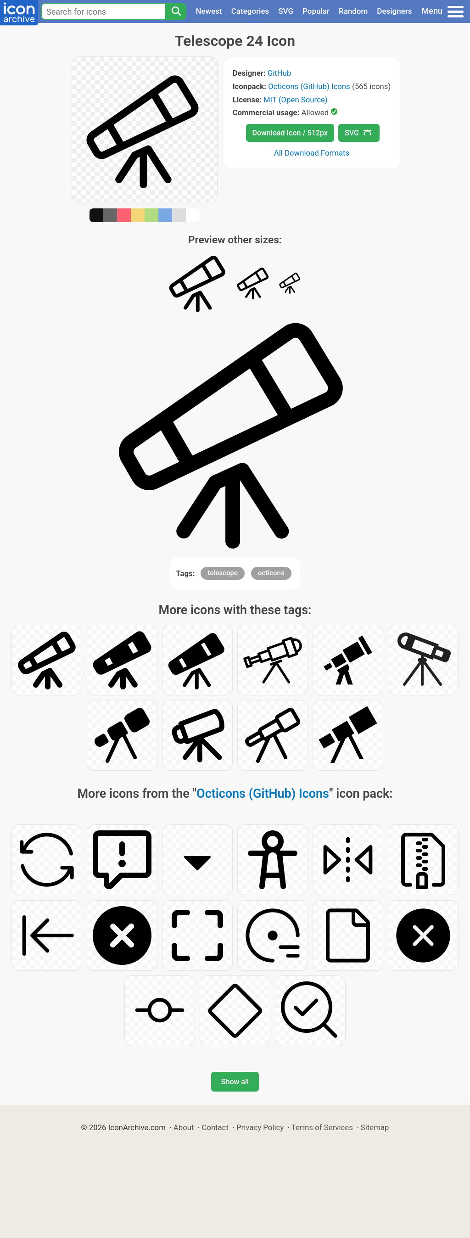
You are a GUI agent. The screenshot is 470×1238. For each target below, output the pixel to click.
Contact (215, 1127)
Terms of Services (322, 1127)
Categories (250, 11)
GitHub (279, 73)
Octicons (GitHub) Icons (309, 86)
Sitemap (375, 1127)
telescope (222, 573)
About (183, 1127)
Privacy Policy (260, 1127)
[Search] (175, 11)
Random (353, 11)
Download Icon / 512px (290, 133)
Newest (209, 11)
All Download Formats (312, 152)
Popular (316, 11)
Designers (394, 11)
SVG (285, 11)
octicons (271, 573)
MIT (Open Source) (295, 99)
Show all (235, 1081)
